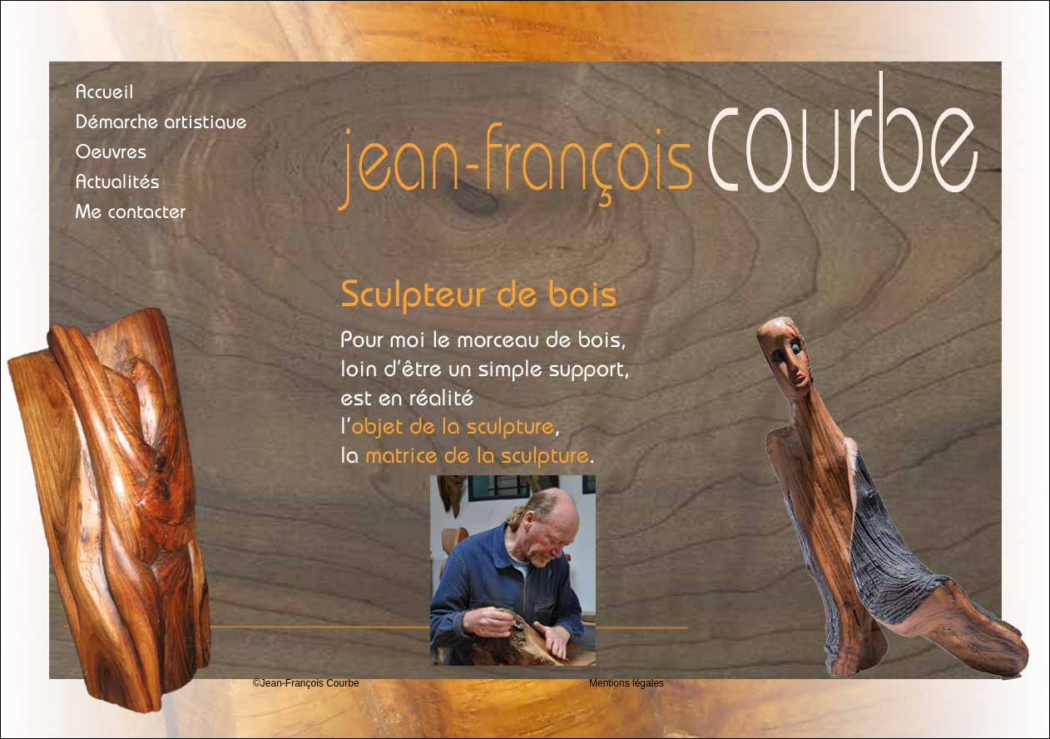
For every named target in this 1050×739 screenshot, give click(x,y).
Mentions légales (626, 683)
